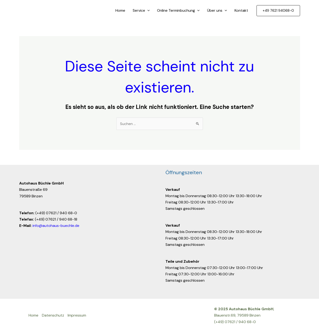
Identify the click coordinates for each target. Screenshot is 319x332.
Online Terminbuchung (178, 10)
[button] (278, 10)
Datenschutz (53, 315)
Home (120, 10)
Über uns (217, 10)
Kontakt (241, 10)
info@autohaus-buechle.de (56, 225)
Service (141, 10)
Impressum (77, 315)
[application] (147, 10)
